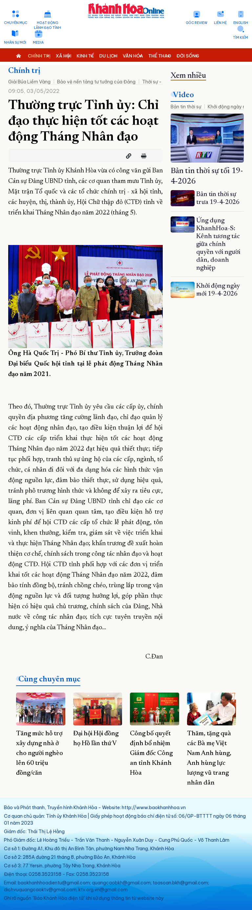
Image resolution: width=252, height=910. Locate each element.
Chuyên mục (15, 23)
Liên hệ (220, 23)
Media (38, 42)
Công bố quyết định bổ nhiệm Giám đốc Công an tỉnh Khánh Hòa (151, 753)
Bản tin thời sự (186, 107)
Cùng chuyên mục (49, 679)
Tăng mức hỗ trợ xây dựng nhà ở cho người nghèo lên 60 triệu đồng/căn (39, 753)
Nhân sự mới (15, 42)
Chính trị (24, 71)
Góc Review (196, 23)
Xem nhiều (188, 76)
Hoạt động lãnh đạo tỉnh (47, 25)
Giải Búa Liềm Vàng (29, 82)
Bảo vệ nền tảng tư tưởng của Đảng (96, 82)
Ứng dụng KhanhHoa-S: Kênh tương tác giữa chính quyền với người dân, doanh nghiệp (218, 244)
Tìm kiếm (240, 37)
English (240, 23)
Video (183, 95)
